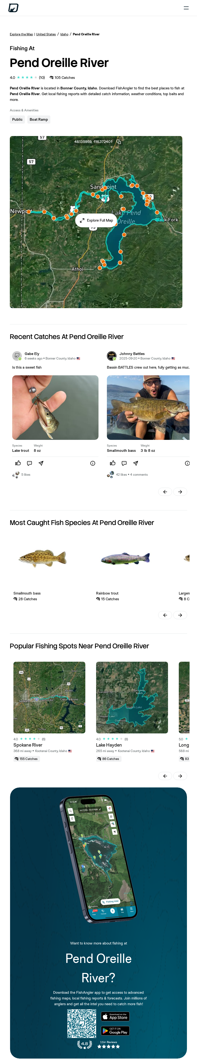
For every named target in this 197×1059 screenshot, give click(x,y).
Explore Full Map (100, 220)
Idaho (64, 34)
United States (46, 34)
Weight (38, 446)
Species (17, 446)
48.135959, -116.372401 (98, 142)
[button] (96, 220)
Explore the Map (21, 34)
